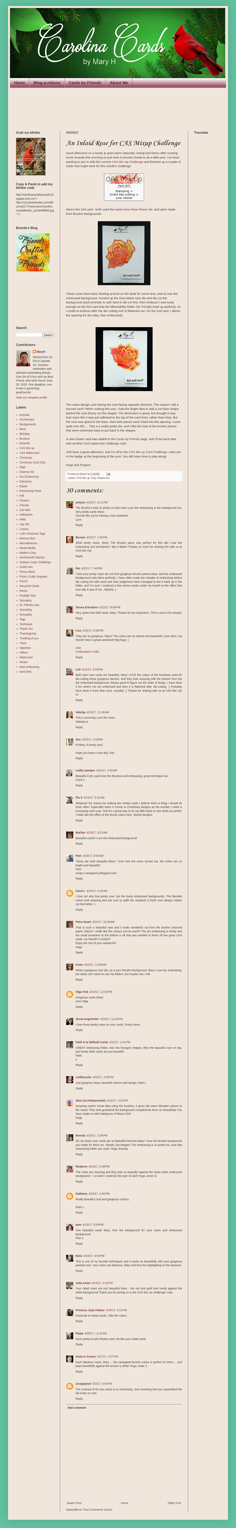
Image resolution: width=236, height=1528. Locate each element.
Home (19, 83)
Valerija (80, 712)
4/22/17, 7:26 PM (96, 537)
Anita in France (86, 1356)
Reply (79, 525)
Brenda (80, 1135)
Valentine (25, 647)
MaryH (41, 351)
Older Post (174, 1503)
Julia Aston (83, 1283)
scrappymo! (83, 1383)
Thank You (26, 628)
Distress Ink (27, 471)
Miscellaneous (28, 543)
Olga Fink (82, 991)
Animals (25, 414)
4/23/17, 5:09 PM (93, 1224)
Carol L (80, 890)
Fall (22, 495)
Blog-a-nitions (47, 83)
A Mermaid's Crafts (87, 651)
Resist (23, 590)
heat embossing (29, 666)
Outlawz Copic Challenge (35, 562)
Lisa (78, 630)
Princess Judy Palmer (90, 1310)
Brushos (25, 438)
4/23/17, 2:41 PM (119, 1042)
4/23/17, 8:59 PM (93, 1255)
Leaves (24, 529)
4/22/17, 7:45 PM (91, 568)
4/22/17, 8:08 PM (109, 607)
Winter (24, 662)
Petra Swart (83, 921)
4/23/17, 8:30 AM (93, 855)
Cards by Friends (85, 83)
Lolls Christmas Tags (32, 533)
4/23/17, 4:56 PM (99, 1193)
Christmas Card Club (33, 462)
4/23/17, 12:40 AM (98, 712)
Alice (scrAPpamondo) (91, 1100)
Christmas (26, 457)
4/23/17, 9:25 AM (96, 890)
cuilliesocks (83, 1077)
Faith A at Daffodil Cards (92, 1042)
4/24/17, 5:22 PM (116, 1310)
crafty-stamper (85, 770)
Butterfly (25, 443)
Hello (23, 519)
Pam (79, 855)
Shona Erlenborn (87, 607)
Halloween (26, 514)
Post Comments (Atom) (97, 1509)
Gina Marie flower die (137, 209)
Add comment (76, 1407)
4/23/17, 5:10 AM (94, 797)
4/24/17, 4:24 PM (102, 1283)
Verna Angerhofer (87, 1019)
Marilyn (80, 832)
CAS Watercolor (30, 452)
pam (78, 1224)
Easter (24, 486)
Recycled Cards (29, 586)
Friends (24, 505)
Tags (23, 619)
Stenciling (26, 609)
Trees (23, 643)
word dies (26, 671)
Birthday (25, 433)
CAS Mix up (83, 478)
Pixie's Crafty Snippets (34, 576)
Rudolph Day (28, 595)
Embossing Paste (30, 490)
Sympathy (26, 614)
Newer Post (74, 1503)
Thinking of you (29, 638)
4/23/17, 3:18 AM (92, 739)
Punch (24, 581)
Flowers (24, 500)
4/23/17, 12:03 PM (101, 991)
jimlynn (80, 502)
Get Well (25, 510)
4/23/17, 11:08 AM (95, 964)
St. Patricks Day (30, 605)
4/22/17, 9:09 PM (92, 669)
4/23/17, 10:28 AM (103, 921)
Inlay (93, 478)
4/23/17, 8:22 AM (97, 832)
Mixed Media (27, 548)
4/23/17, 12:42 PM (111, 1019)
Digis (23, 467)
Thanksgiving (28, 633)
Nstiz (79, 1255)
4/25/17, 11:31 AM (95, 1333)
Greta (79, 964)
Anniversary (27, 419)
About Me (119, 83)
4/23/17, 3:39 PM (96, 1135)
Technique (26, 624)
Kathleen (81, 1193)
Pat (78, 568)
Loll (78, 669)
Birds (23, 429)
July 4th (24, 524)
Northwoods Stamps (32, 557)
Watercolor (104, 478)
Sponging (25, 600)
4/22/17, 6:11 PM (97, 502)
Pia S (79, 797)
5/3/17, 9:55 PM (102, 1383)
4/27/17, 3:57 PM (107, 1356)
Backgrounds (28, 424)
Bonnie (80, 537)
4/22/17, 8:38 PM (92, 630)
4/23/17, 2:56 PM (103, 1077)
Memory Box (27, 538)
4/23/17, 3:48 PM (99, 1166)
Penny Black (27, 571)
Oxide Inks (26, 567)
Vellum (24, 652)
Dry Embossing (29, 476)
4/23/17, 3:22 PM (117, 1100)
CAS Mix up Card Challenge (148, 452)
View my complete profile (31, 397)
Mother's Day (28, 552)
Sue (78, 739)
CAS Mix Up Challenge (127, 161)
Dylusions (26, 481)
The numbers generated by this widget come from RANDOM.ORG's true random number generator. (32, 299)
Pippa (79, 1333)
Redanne (81, 1166)
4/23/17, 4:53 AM (106, 770)
